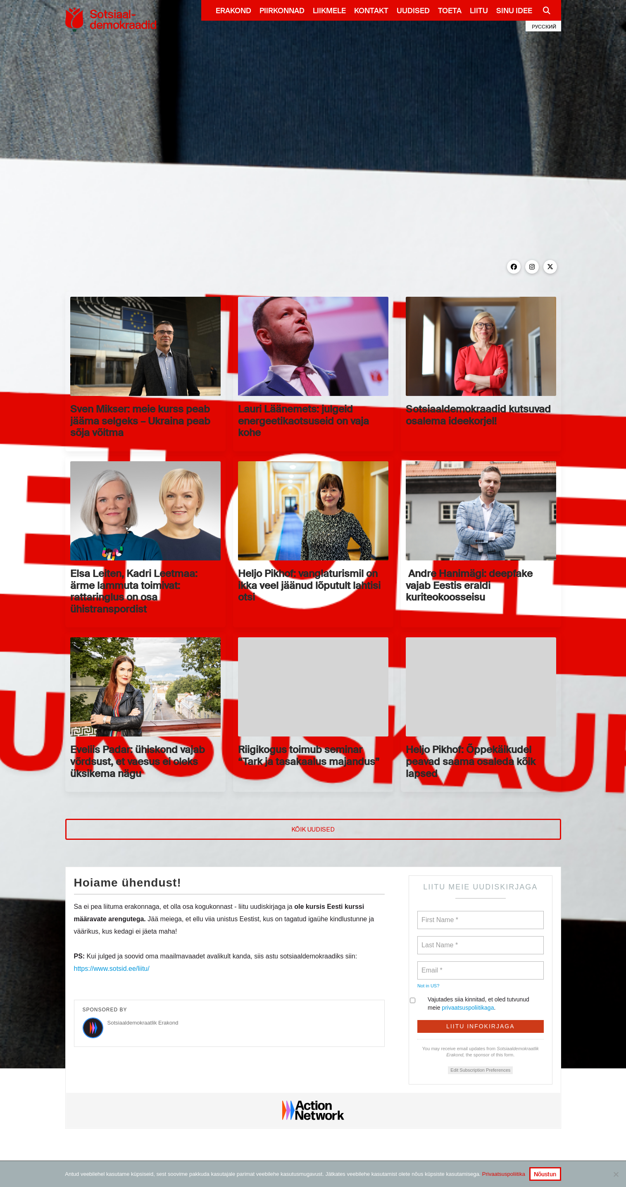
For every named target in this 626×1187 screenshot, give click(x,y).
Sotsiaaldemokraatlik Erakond (143, 1023)
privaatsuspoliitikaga (468, 1007)
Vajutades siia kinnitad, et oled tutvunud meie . (473, 1003)
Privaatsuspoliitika (503, 1174)
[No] (616, 1174)
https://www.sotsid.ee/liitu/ (112, 968)
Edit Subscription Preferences (480, 1070)
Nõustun (545, 1174)
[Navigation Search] (543, 10)
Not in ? (428, 985)
